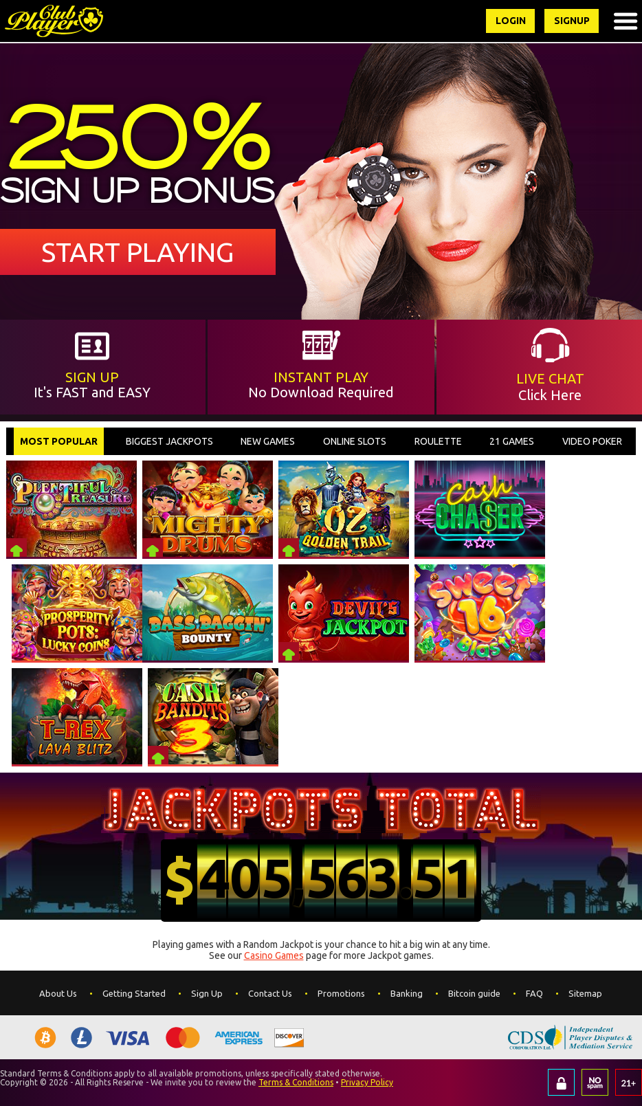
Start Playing (137, 251)
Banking (406, 993)
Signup (571, 20)
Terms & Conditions (295, 1082)
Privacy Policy (367, 1082)
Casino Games (274, 955)
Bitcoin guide (474, 993)
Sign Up (207, 993)
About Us (58, 993)
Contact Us (270, 993)
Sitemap (585, 993)
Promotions (341, 993)
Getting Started (134, 993)
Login (509, 20)
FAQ (534, 993)
